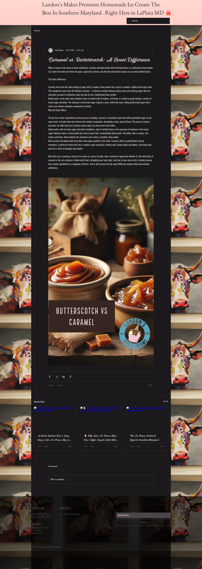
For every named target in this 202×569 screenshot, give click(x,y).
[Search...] (148, 21)
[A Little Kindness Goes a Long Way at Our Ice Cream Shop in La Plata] (54, 418)
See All (165, 401)
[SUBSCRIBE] (143, 523)
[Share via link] (70, 376)
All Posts (37, 31)
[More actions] (152, 50)
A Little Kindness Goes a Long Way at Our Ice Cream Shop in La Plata (53, 437)
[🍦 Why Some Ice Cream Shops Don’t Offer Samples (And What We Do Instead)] (101, 418)
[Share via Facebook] (49, 376)
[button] (168, 12)
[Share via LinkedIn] (63, 376)
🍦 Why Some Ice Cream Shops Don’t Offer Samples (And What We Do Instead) (100, 437)
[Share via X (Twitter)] (56, 376)
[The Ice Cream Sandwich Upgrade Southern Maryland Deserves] (147, 418)
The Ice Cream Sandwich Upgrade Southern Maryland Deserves (144, 437)
